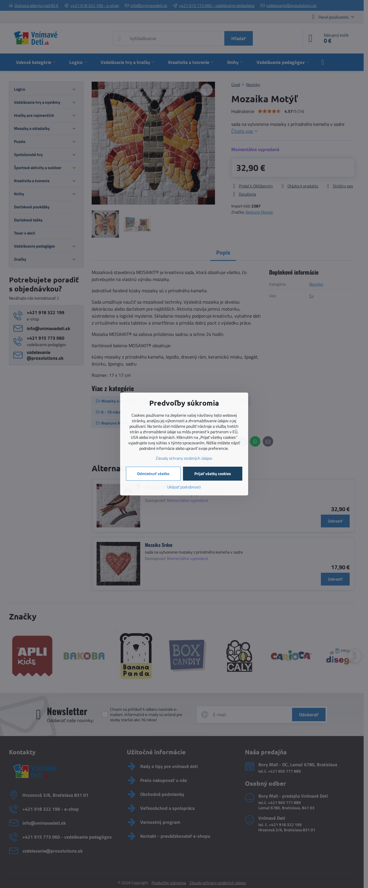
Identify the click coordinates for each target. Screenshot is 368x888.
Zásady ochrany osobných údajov (184, 458)
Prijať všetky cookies (212, 473)
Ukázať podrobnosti (184, 487)
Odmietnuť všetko (153, 473)
